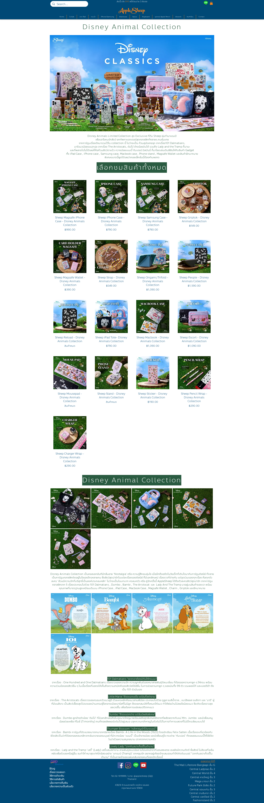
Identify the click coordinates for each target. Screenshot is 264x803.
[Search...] (69, 4)
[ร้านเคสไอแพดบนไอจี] (128, 765)
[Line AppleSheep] (136, 765)
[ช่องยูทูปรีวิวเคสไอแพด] (143, 765)
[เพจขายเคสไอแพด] (121, 765)
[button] (211, 3)
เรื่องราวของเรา (57, 772)
